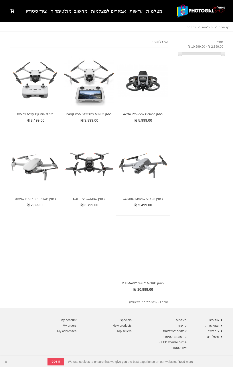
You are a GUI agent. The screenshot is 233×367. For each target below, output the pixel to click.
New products (122, 325)
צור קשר (215, 331)
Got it (55, 361)
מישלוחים (215, 336)
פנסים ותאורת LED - (173, 342)
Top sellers (124, 331)
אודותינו (216, 320)
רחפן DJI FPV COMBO (89, 199)
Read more (185, 361)
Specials (126, 320)
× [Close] (6, 362)
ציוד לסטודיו (179, 347)
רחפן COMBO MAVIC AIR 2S (143, 199)
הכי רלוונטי (159, 41)
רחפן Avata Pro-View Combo (143, 114)
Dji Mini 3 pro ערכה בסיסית (35, 114)
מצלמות (154, 11)
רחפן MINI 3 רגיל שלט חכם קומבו (89, 114)
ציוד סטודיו (36, 11)
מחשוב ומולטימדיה (68, 11)
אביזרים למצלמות (108, 11)
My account (69, 320)
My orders (69, 325)
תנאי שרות (214, 325)
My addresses (67, 331)
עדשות (136, 11)
